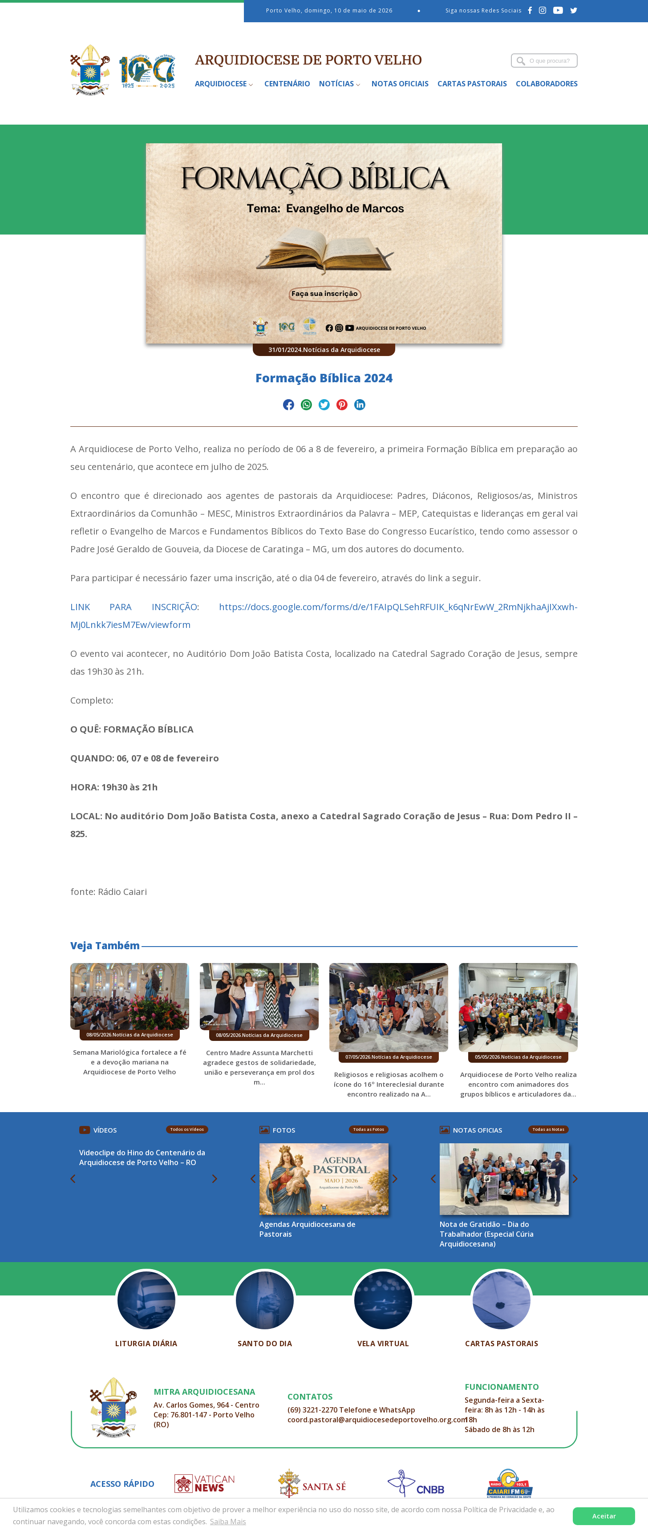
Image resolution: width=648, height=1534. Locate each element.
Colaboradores (547, 84)
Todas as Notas (548, 1129)
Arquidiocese (221, 84)
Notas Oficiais (400, 84)
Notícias (336, 84)
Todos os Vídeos (187, 1129)
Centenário (287, 84)
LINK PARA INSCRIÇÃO (133, 607)
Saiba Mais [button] (228, 1521)
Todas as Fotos (368, 1129)
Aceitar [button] (604, 1516)
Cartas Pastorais (472, 84)
